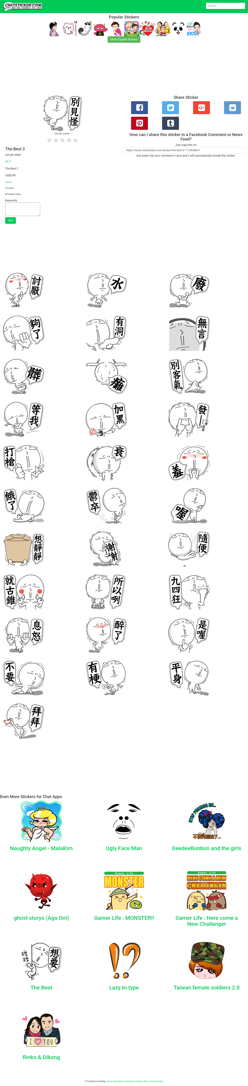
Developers (118, 1081)
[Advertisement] (103, 71)
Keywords (129, 1081)
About (109, 1081)
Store (146, 1081)
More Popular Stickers (124, 39)
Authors (139, 1081)
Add (10, 220)
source (8, 182)
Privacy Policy (156, 1081)
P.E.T (8, 161)
